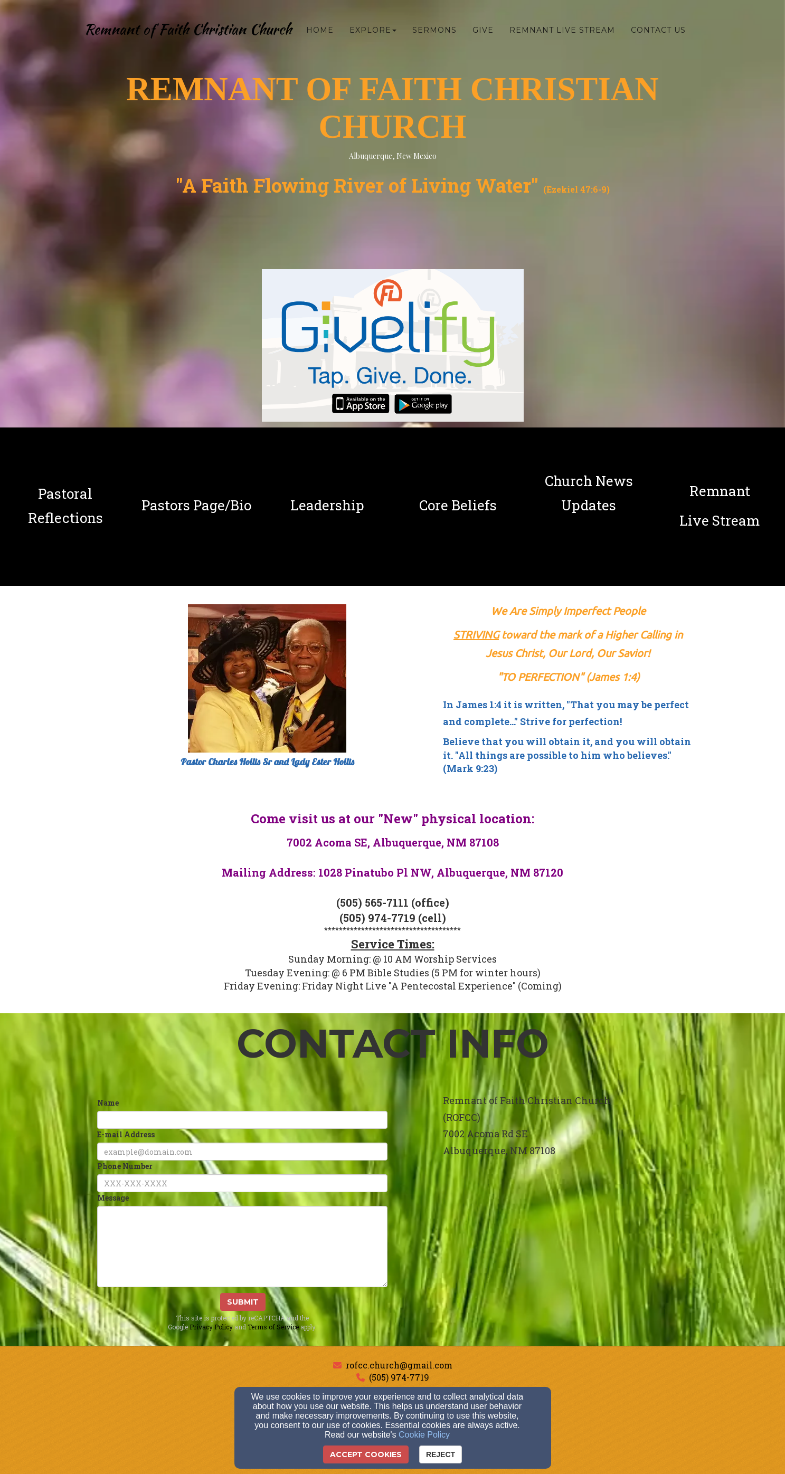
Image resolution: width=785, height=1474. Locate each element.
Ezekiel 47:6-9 (576, 189)
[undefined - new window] (719, 505)
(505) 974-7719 (399, 1377)
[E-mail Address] (242, 1152)
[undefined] (65, 505)
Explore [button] (372, 30)
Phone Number (125, 1166)
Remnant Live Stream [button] (562, 30)
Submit (243, 1302)
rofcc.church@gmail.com (399, 1365)
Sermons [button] (434, 30)
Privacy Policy (211, 1327)
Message (113, 1198)
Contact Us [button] (658, 30)
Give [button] (483, 30)
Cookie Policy (424, 1434)
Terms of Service (273, 1327)
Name (108, 1103)
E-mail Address (126, 1134)
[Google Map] (568, 1251)
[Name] (242, 1120)
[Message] (242, 1246)
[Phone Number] (242, 1183)
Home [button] (320, 30)
